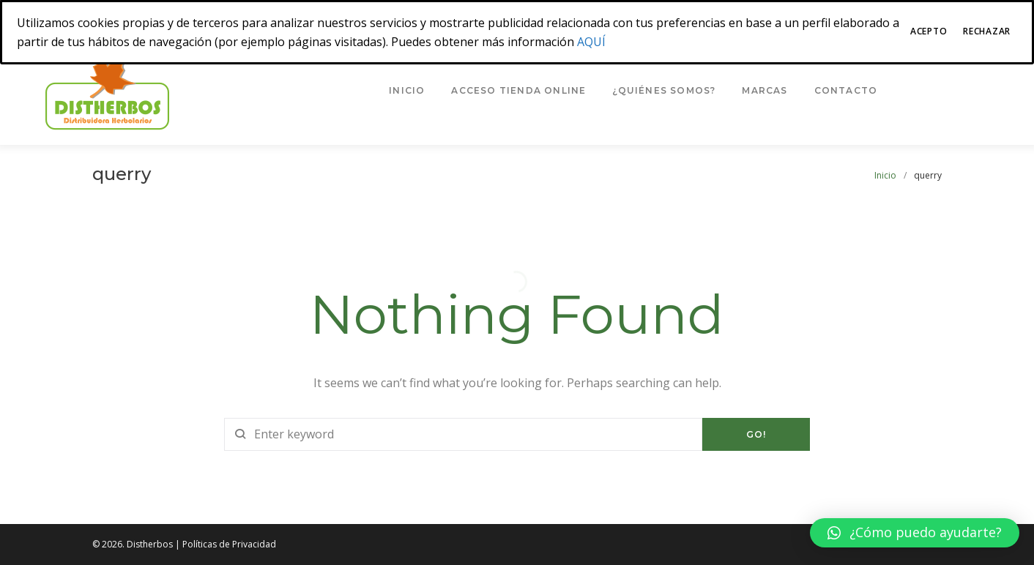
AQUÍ (591, 42)
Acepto (928, 31)
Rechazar (987, 31)
